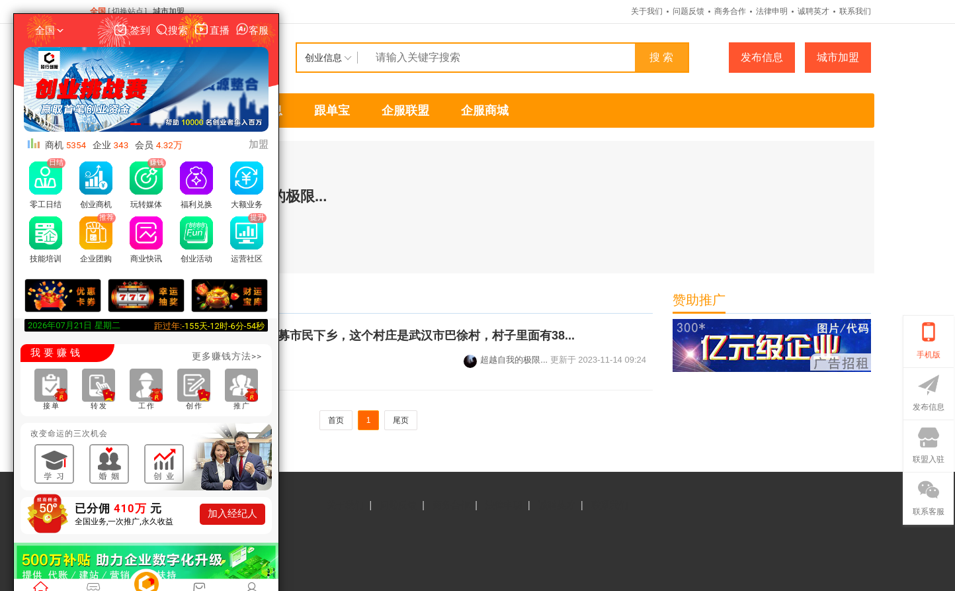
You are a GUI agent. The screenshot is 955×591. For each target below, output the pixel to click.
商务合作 (730, 11)
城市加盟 (169, 11)
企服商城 (485, 110)
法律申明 (772, 11)
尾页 (401, 420)
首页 (336, 420)
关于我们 (647, 11)
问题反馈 (688, 11)
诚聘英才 (813, 11)
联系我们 (855, 11)
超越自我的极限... (506, 360)
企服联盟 (405, 110)
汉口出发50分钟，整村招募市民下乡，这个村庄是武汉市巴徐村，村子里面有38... (360, 335)
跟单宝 (332, 110)
